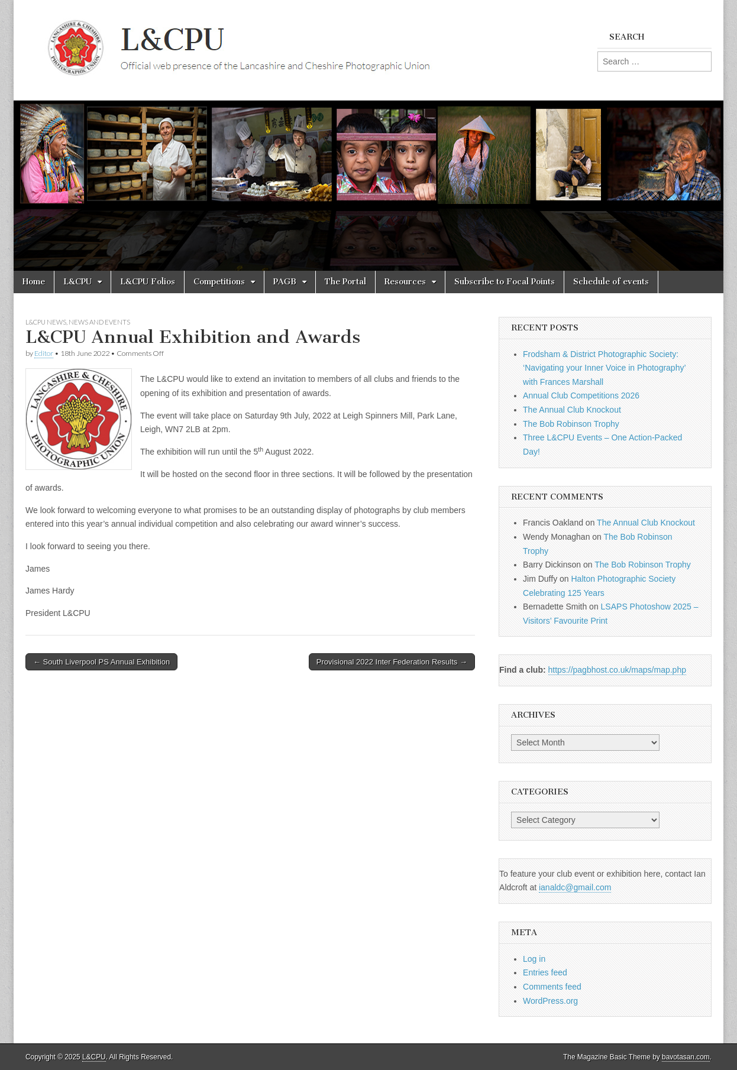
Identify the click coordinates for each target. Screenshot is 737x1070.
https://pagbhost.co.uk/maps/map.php (617, 670)
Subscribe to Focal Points (504, 282)
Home (33, 282)
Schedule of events (611, 282)
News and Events (99, 322)
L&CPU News (45, 322)
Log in (534, 959)
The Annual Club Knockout (572, 409)
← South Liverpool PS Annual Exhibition (101, 661)
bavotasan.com (686, 1057)
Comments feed (552, 986)
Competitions (219, 282)
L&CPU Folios (147, 282)
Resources (405, 282)
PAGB (284, 282)
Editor (43, 353)
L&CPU (77, 282)
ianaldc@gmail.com (575, 887)
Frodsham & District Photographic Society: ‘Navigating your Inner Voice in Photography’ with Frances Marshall (604, 368)
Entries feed (545, 972)
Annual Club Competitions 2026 (581, 395)
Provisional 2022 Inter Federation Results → (391, 661)
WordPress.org (550, 1001)
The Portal (345, 282)
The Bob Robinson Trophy (571, 424)
